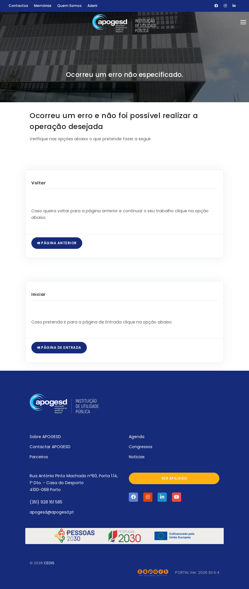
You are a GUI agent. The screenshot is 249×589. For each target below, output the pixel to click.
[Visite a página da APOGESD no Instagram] (147, 497)
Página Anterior (57, 242)
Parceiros (39, 457)
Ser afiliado (174, 478)
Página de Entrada (59, 347)
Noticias (137, 457)
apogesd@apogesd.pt (52, 512)
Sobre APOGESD (45, 437)
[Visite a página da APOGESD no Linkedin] (162, 497)
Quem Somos (69, 5)
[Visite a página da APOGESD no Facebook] (133, 497)
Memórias (42, 5)
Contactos (18, 5)
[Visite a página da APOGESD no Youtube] (176, 497)
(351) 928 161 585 (46, 502)
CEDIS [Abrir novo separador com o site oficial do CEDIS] (49, 563)
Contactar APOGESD (50, 447)
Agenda (136, 437)
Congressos (140, 447)
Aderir (92, 5)
